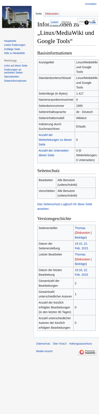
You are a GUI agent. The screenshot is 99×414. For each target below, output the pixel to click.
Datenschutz (43, 343)
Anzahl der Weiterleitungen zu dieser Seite (55, 139)
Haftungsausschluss (80, 343)
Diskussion (83, 232)
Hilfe (93, 22)
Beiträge (80, 237)
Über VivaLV (60, 343)
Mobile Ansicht (44, 351)
